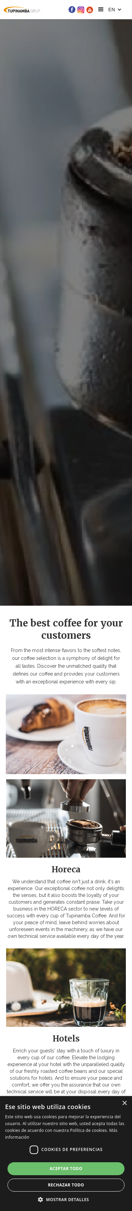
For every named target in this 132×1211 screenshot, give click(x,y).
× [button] (124, 1103)
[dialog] (66, 1153)
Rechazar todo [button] (66, 1185)
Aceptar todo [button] (65, 1168)
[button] (101, 9)
